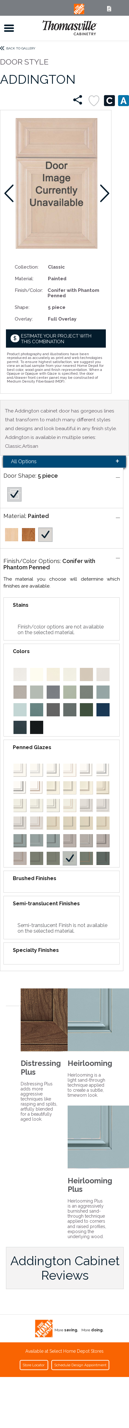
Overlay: (24, 318)
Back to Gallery (20, 48)
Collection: (27, 267)
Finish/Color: (29, 290)
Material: (24, 278)
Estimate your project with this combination (56, 338)
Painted (38, 516)
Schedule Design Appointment (80, 1365)
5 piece (48, 475)
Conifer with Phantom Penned (49, 564)
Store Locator (34, 1365)
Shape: (22, 307)
